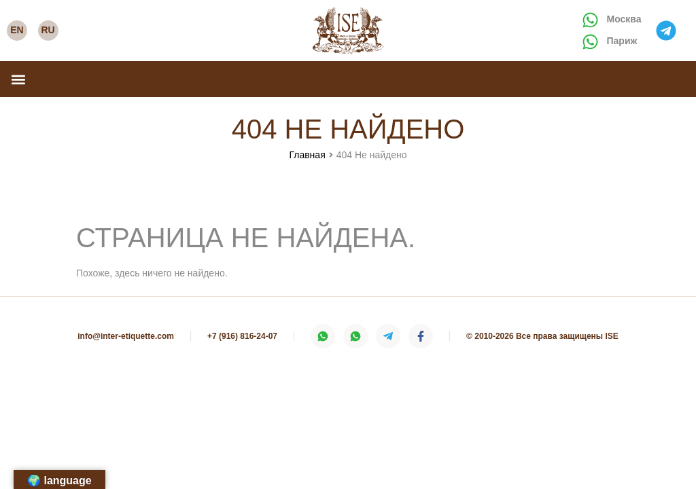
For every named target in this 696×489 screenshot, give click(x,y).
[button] (18, 79)
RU (47, 29)
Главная (307, 154)
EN (16, 29)
